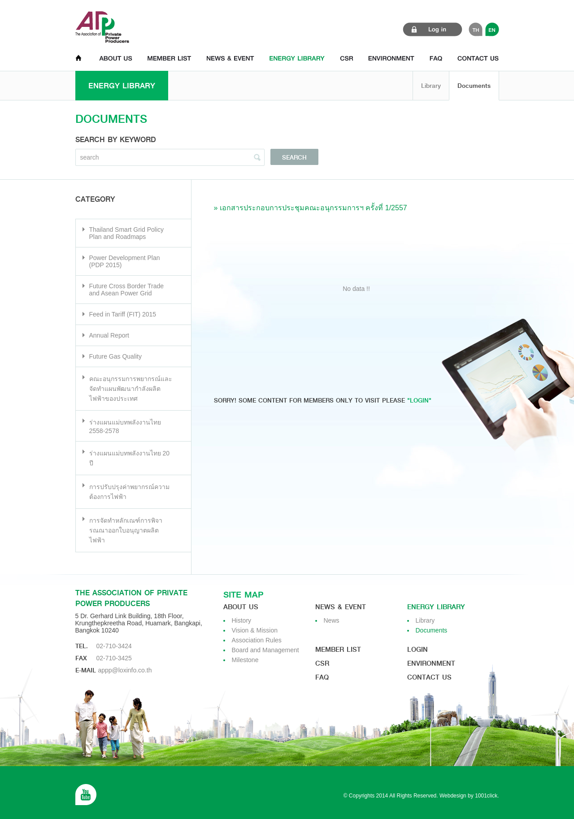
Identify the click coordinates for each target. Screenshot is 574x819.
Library (431, 86)
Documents (474, 86)
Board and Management (265, 650)
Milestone (245, 659)
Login (417, 649)
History (242, 620)
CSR (322, 663)
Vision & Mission (255, 630)
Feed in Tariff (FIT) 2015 (123, 314)
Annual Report (109, 335)
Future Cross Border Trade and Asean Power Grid (126, 289)
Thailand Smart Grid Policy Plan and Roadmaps (126, 233)
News (331, 620)
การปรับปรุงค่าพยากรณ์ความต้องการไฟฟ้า (129, 491)
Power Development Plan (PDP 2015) (124, 261)
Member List (338, 649)
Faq (322, 677)
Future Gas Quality (115, 356)
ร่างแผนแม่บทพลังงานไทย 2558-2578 (125, 426)
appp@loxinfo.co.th (125, 670)
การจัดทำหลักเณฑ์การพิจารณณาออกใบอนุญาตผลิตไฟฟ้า (125, 530)
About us (240, 607)
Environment (431, 663)
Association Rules (257, 640)
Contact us (429, 677)
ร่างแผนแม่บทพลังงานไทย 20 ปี (129, 458)
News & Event (340, 607)
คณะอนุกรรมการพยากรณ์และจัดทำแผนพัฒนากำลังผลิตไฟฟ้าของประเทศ (130, 388)
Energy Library (436, 607)
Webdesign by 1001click (468, 796)
